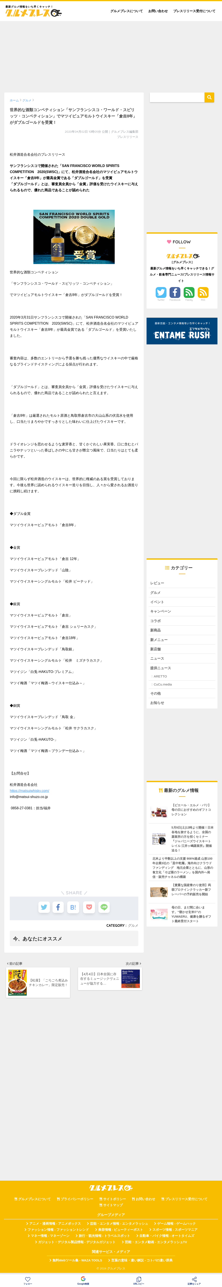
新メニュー (159, 641)
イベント (157, 602)
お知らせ (157, 705)
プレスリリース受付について (194, 11)
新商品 (155, 631)
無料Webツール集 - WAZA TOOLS (77, 1263)
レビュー (157, 583)
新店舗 (155, 651)
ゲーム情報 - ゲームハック (176, 1226)
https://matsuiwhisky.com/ (29, 791)
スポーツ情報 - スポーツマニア (175, 1232)
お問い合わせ (158, 11)
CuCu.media (163, 686)
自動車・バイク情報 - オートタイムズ (166, 1238)
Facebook (175, 299)
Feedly (189, 299)
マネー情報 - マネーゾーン (50, 1238)
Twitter (161, 299)
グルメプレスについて (126, 11)
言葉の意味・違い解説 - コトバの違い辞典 (142, 1263)
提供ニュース (161, 670)
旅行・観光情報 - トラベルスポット (104, 1238)
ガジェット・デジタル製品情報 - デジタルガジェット (77, 1244)
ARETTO (160, 678)
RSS (203, 299)
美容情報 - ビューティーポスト (120, 1232)
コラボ (155, 622)
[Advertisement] (111, 54)
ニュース (157, 660)
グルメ (133, 925)
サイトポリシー (114, 1201)
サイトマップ (113, 1207)
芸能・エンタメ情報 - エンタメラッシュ (119, 1226)
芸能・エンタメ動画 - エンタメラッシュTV (156, 1244)
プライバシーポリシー (77, 1201)
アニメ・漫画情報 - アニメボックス (55, 1226)
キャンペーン (161, 612)
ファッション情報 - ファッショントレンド (58, 1232)
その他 (155, 695)
